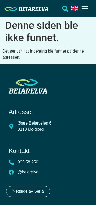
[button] (84, 9)
